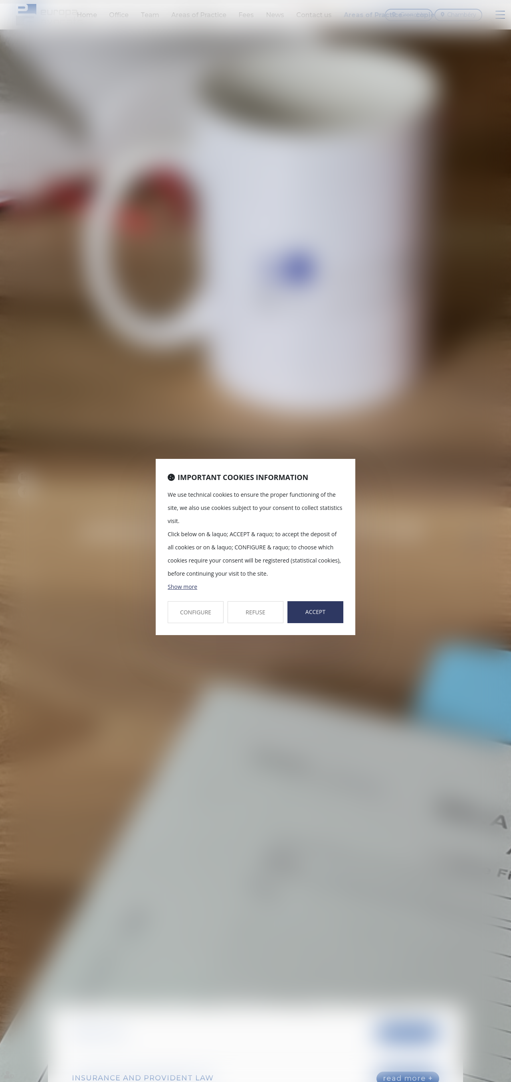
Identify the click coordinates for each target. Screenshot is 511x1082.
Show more (182, 586)
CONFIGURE (195, 612)
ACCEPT (315, 612)
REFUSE (255, 612)
